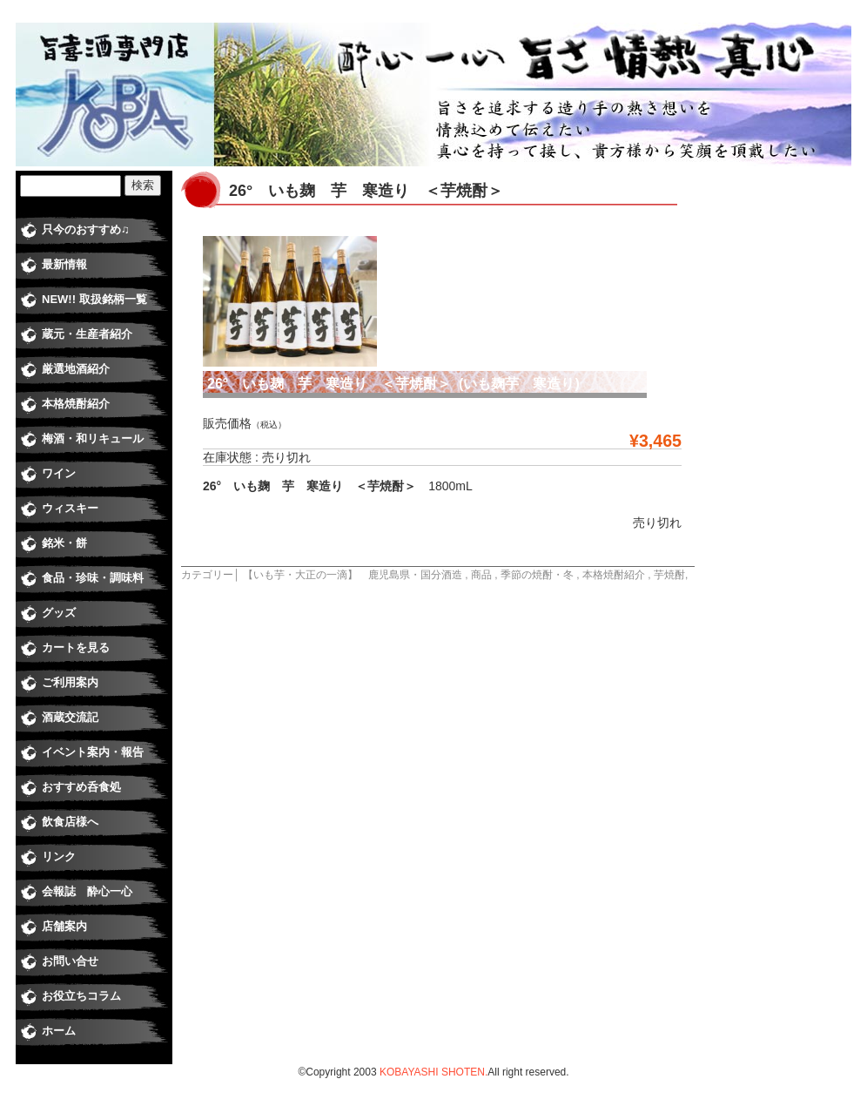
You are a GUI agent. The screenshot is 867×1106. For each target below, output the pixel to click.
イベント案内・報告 (93, 752)
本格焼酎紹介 (613, 575)
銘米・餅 (64, 543)
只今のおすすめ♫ (86, 229)
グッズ (59, 612)
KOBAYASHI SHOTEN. (433, 1072)
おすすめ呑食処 (81, 786)
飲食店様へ (70, 821)
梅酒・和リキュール (93, 438)
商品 (481, 575)
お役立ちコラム (81, 995)
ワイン (59, 473)
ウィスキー (70, 508)
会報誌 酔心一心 (87, 891)
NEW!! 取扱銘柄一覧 (94, 299)
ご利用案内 (70, 682)
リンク (59, 856)
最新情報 (64, 264)
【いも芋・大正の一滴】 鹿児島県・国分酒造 (352, 575)
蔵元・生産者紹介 (87, 334)
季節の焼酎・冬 (537, 575)
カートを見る (76, 647)
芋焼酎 (669, 575)
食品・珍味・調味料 (93, 577)
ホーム (59, 1030)
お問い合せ (70, 961)
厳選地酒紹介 (76, 368)
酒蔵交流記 (70, 717)
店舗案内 (64, 926)
